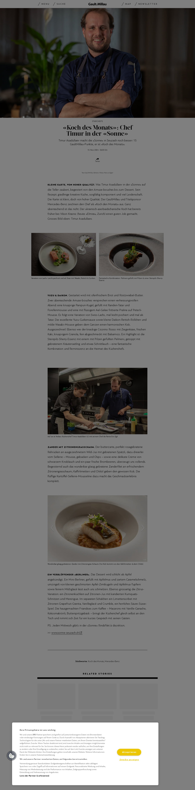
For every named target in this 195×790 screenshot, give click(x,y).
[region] (85, 753)
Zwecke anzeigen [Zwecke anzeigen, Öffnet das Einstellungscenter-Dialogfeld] (129, 759)
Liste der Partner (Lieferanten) (34, 776)
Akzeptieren (129, 752)
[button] (11, 756)
